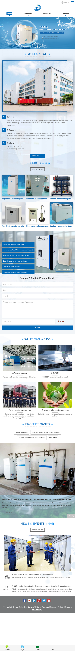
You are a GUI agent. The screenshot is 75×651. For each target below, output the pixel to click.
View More (37, 156)
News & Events (33, 523)
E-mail (37, 650)
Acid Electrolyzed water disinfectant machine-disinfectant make (13, 226)
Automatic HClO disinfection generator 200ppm (37, 199)
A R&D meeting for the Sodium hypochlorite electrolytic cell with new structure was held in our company (42, 586)
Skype (23, 650)
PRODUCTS (33, 163)
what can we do (38, 339)
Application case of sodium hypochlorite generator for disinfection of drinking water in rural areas (37, 499)
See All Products (37, 169)
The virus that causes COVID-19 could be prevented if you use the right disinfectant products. (42, 577)
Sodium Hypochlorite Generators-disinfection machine (61, 226)
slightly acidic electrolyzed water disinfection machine (13, 199)
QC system (11, 130)
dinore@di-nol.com (18, 149)
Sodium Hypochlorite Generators (13, 244)
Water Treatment (22, 432)
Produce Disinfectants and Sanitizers (31, 438)
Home (9, 14)
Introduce (10, 117)
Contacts (65, 14)
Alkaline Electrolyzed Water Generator (15, 272)
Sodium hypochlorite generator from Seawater (61, 199)
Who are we (37, 54)
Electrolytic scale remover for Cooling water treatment (37, 226)
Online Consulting (64, 270)
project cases (37, 424)
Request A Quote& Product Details (37, 278)
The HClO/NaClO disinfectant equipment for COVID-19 (32, 574)
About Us (47, 14)
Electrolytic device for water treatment (15, 261)
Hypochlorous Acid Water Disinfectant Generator (18, 250)
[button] (35, 47)
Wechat (7, 650)
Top (52, 650)
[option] (37, 33)
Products (28, 14)
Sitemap (53, 607)
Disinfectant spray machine (11, 266)
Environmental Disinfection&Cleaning (45, 432)
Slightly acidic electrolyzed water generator (16, 255)
